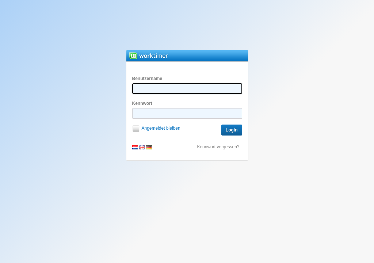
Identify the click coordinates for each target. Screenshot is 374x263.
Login (232, 130)
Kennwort (187, 110)
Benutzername (187, 85)
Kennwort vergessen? (218, 146)
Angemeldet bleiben (161, 128)
